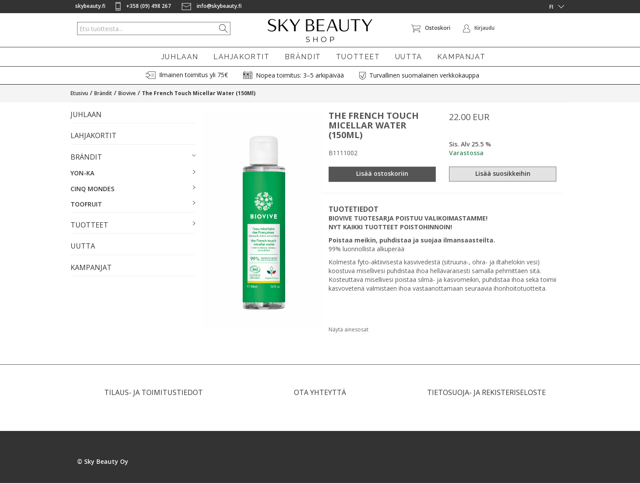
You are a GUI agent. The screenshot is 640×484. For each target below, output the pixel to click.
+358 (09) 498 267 (144, 6)
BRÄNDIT (303, 57)
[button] (133, 158)
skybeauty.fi (90, 6)
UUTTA (408, 57)
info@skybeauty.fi (212, 6)
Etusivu (79, 94)
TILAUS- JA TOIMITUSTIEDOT (153, 393)
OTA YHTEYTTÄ (320, 393)
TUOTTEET (358, 57)
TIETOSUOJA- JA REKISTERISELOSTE (486, 393)
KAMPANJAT (461, 57)
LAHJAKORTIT (241, 57)
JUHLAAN (179, 57)
